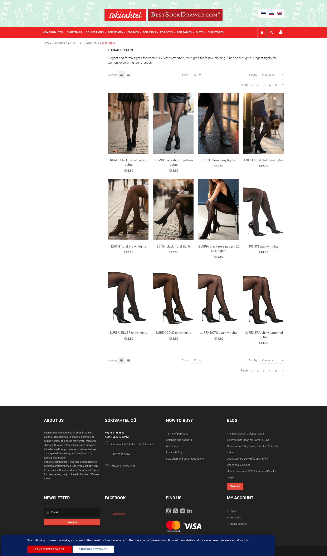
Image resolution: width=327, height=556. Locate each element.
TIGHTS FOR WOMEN (83, 42)
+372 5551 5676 (120, 454)
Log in (232, 511)
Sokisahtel (118, 513)
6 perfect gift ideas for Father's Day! (248, 439)
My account (280, 32)
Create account (238, 523)
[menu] (135, 32)
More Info (242, 540)
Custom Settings (93, 549)
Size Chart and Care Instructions (185, 458)
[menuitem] (55, 32)
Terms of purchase (177, 433)
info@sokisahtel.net (123, 466)
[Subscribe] (72, 522)
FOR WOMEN (60, 42)
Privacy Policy (174, 452)
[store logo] (125, 15)
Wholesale (172, 446)
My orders (235, 517)
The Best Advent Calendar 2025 (245, 433)
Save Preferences (49, 549)
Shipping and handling (179, 439)
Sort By (253, 74)
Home (46, 42)
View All (235, 486)
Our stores (216, 32)
